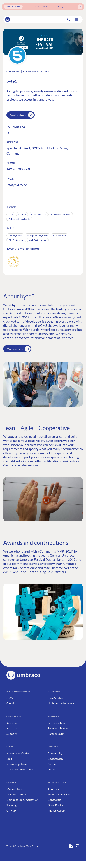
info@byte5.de (16, 185)
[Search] (72, 19)
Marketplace (14, 789)
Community (55, 753)
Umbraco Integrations (20, 769)
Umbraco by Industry (61, 703)
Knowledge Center (18, 753)
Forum (52, 764)
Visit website (22, 115)
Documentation (16, 794)
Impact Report (56, 810)
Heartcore (12, 728)
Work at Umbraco (59, 794)
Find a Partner (56, 723)
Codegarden (55, 758)
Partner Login (56, 733)
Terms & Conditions (15, 846)
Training (11, 805)
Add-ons (11, 723)
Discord (52, 769)
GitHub (11, 810)
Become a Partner (58, 728)
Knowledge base (16, 764)
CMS (9, 698)
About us (53, 789)
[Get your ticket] (80, 6)
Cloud (10, 703)
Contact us (54, 799)
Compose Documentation (22, 799)
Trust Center (32, 846)
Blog (9, 758)
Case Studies (55, 698)
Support (11, 733)
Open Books (55, 805)
